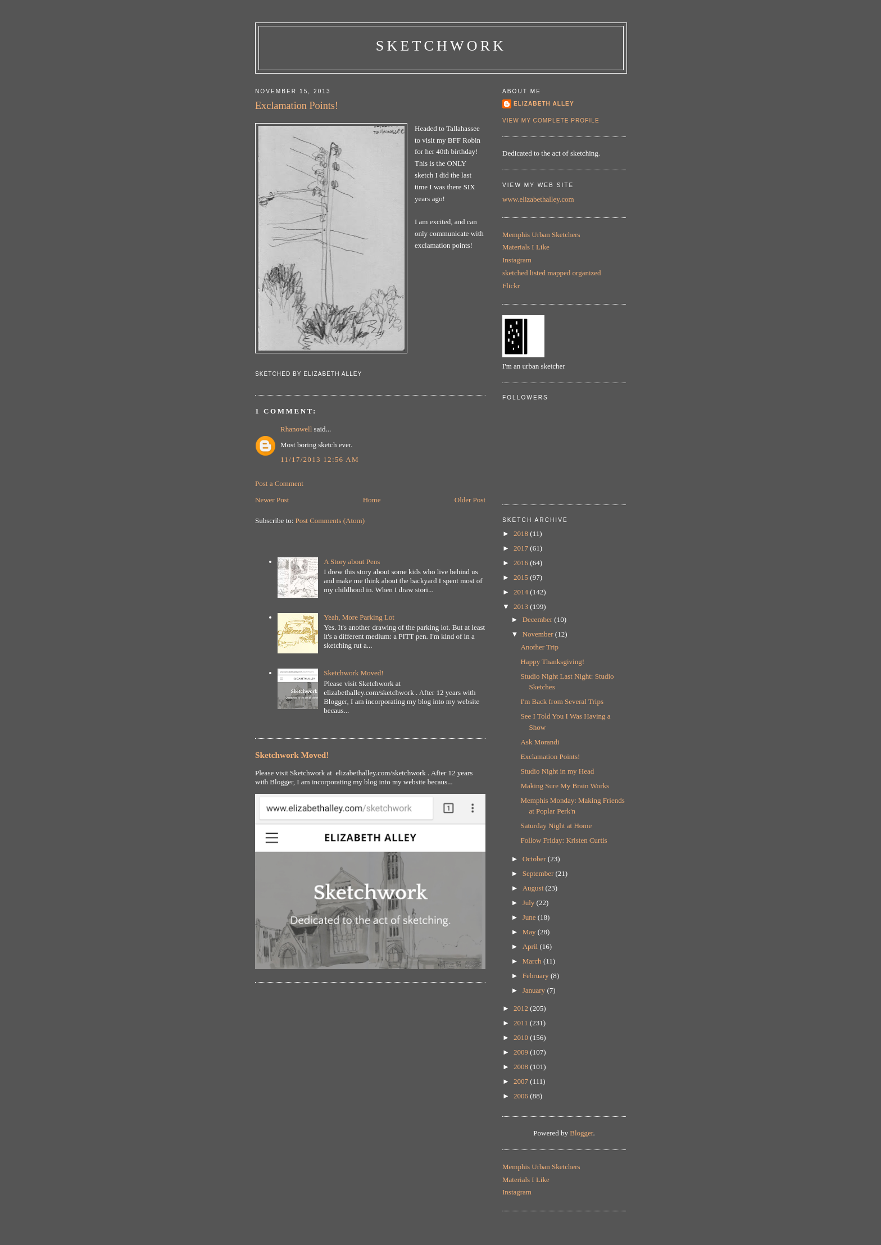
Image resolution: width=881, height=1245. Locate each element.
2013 (522, 606)
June (530, 917)
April (531, 946)
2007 (522, 1081)
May (530, 932)
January (535, 990)
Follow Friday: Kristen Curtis (563, 840)
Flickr (511, 285)
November (539, 634)
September (539, 873)
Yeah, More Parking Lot (359, 617)
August (534, 888)
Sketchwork (441, 46)
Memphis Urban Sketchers (541, 234)
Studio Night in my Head (557, 771)
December (539, 619)
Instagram (517, 260)
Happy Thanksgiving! (552, 661)
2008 (522, 1066)
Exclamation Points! (296, 105)
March (533, 961)
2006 (522, 1096)
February (537, 975)
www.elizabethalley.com (538, 199)
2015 (522, 577)
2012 (522, 1008)
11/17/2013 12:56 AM (319, 459)
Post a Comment (279, 483)
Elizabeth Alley (544, 104)
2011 (522, 1023)
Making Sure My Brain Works (564, 785)
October (535, 859)
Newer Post (272, 500)
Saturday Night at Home (556, 825)
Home (372, 500)
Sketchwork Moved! (354, 673)
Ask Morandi (539, 742)
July (530, 902)
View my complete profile (551, 120)
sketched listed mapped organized (551, 273)
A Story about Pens (352, 561)
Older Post (470, 500)
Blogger (581, 1133)
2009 (522, 1052)
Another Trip (539, 647)
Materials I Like (526, 247)
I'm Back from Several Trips (561, 701)
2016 (522, 562)
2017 (522, 548)
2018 (522, 533)
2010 (522, 1037)
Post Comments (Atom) (330, 520)
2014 (522, 592)
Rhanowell (296, 429)
